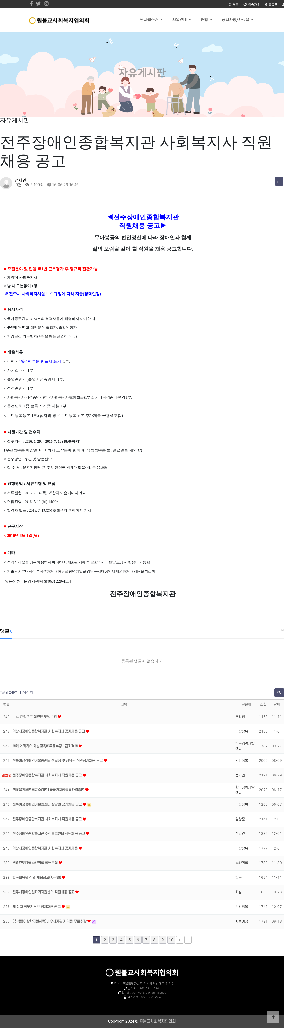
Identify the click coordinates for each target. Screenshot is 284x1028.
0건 (18, 184)
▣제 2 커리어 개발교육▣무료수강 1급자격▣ (45, 746)
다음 (179, 940)
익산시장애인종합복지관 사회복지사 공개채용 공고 (49, 731)
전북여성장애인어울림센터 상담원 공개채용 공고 (47, 805)
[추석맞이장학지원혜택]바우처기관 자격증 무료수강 (49, 921)
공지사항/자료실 (236, 20)
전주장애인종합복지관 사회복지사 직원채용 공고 (47, 775)
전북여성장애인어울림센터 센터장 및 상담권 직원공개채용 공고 (58, 761)
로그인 (271, 4)
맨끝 (188, 940)
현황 (205, 20)
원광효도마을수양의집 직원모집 (35, 863)
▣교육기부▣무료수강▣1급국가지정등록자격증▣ (48, 790)
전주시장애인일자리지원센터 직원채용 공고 (43, 892)
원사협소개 (150, 20)
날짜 (277, 704)
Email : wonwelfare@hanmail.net (144, 992)
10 (171, 939)
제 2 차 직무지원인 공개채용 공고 (37, 907)
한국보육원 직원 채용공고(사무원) (37, 878)
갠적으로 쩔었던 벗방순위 (37, 717)
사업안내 (180, 20)
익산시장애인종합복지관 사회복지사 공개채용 (45, 848)
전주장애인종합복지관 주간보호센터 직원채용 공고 (49, 834)
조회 (263, 704)
